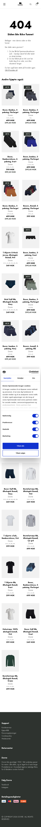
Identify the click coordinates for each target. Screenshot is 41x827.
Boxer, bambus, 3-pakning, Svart (30, 253)
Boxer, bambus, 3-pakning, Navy (10, 347)
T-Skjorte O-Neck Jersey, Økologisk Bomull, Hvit (10, 255)
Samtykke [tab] (7, 378)
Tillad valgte (20, 453)
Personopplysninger (9, 733)
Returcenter (7, 748)
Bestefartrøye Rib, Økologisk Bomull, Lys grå (30, 538)
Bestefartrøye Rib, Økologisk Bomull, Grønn (10, 678)
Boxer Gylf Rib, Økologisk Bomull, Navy (10, 491)
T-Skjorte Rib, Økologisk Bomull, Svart (10, 585)
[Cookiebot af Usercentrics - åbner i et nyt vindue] (29, 372)
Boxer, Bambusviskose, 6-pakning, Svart (10, 159)
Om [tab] (33, 378)
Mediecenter (6, 739)
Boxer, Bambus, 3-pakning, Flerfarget (10, 111)
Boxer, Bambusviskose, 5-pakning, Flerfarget (31, 585)
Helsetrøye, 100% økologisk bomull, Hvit (10, 631)
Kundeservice (6, 727)
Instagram (5, 787)
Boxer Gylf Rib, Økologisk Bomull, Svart (30, 631)
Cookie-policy (7, 736)
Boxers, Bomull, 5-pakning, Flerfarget (31, 207)
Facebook (5, 785)
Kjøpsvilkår (5, 730)
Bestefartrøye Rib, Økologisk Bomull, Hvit (30, 491)
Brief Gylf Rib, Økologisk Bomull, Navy (10, 302)
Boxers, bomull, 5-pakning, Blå (30, 347)
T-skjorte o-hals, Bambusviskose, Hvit (10, 537)
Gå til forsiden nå (11, 70)
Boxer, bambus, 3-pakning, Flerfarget (31, 158)
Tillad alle (20, 446)
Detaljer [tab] (20, 378)
